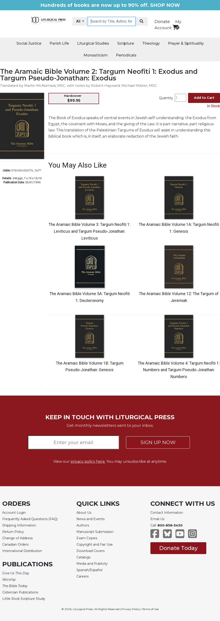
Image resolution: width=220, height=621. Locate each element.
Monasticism (96, 55)
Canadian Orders (15, 544)
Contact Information (166, 513)
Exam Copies (86, 538)
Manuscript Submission (94, 532)
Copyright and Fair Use (94, 544)
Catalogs (83, 557)
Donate (162, 21)
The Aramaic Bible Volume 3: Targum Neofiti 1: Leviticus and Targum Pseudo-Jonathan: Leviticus (90, 231)
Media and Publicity (92, 564)
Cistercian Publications (20, 592)
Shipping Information (19, 525)
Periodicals (126, 55)
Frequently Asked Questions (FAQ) (30, 519)
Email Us (157, 519)
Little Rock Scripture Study (23, 599)
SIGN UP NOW (158, 442)
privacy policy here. (88, 461)
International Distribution (22, 551)
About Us (83, 513)
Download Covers (90, 551)
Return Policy (13, 532)
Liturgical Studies (93, 43)
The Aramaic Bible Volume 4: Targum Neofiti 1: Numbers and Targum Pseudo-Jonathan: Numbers (179, 370)
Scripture (125, 43)
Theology (151, 43)
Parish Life (59, 43)
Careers (82, 576)
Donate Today (178, 548)
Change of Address (17, 538)
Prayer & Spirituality (186, 43)
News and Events (90, 519)
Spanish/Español (89, 570)
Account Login (14, 513)
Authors (82, 525)
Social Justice (28, 43)
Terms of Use (150, 609)
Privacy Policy (130, 609)
